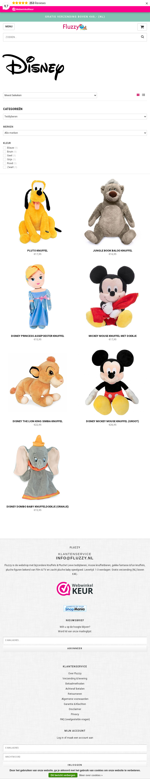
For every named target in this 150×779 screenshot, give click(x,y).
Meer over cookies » (91, 775)
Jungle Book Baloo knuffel (112, 250)
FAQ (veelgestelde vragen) (75, 719)
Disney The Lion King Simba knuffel (38, 421)
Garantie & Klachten (75, 704)
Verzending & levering (75, 678)
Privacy (75, 714)
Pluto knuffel (37, 250)
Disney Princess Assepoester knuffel (37, 335)
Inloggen (75, 765)
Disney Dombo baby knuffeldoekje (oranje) (38, 506)
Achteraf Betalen (75, 688)
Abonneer (74, 648)
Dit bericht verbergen (63, 775)
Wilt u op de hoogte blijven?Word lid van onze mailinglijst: (75, 629)
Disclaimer (75, 709)
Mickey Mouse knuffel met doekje (113, 335)
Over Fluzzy (75, 673)
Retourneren (75, 693)
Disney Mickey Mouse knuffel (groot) (112, 421)
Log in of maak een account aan (75, 737)
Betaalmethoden (74, 683)
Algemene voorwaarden (75, 699)
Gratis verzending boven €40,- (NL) (75, 16)
